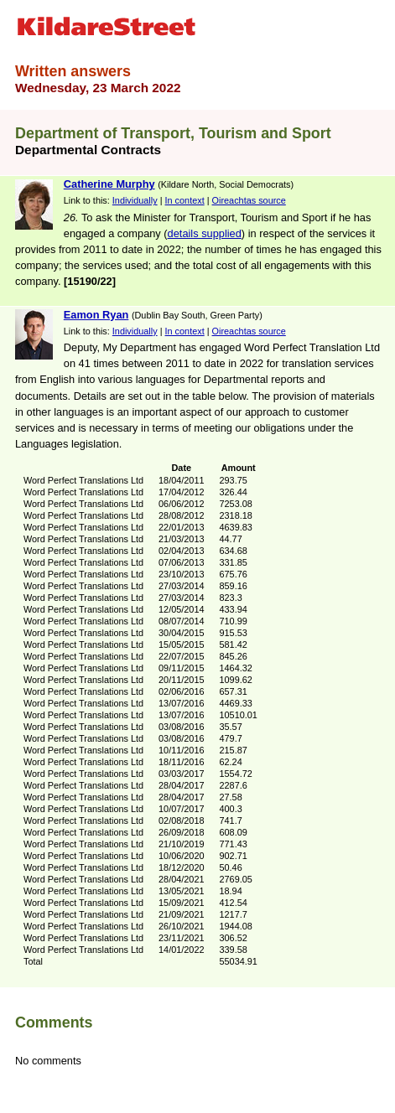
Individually (135, 200)
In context (185, 200)
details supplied (205, 233)
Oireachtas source (249, 200)
